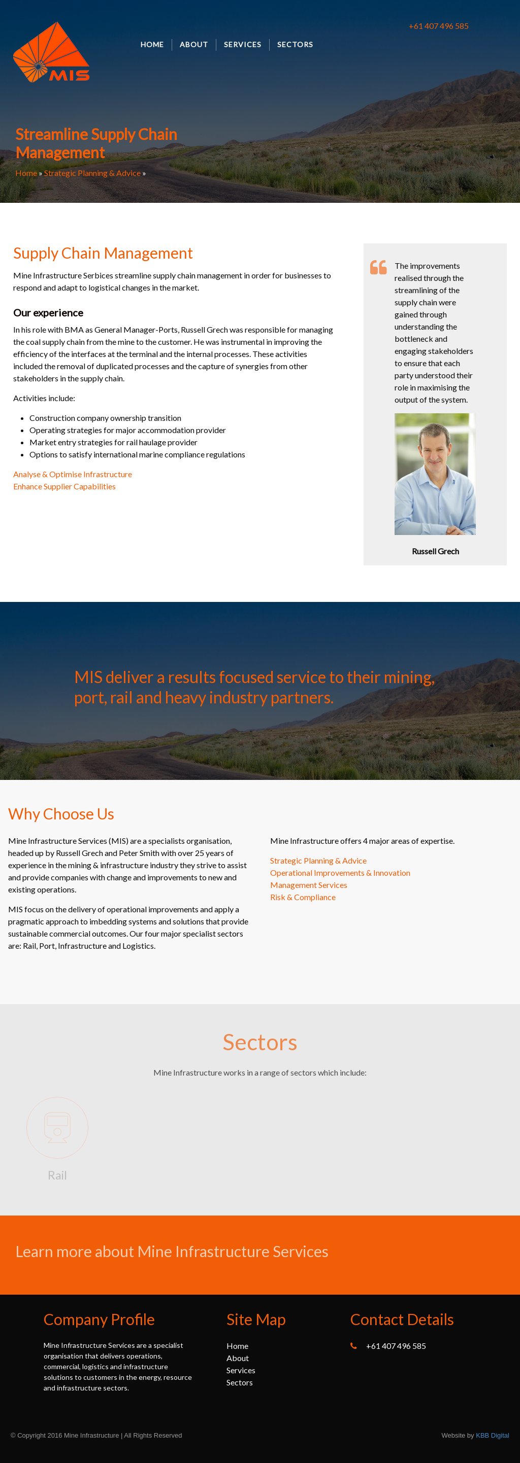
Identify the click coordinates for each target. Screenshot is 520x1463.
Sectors (295, 44)
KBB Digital (492, 1435)
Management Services (308, 884)
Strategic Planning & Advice (92, 172)
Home (152, 44)
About (194, 44)
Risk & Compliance (303, 897)
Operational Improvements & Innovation (340, 872)
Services (243, 44)
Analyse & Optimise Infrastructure (72, 474)
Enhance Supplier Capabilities (64, 486)
